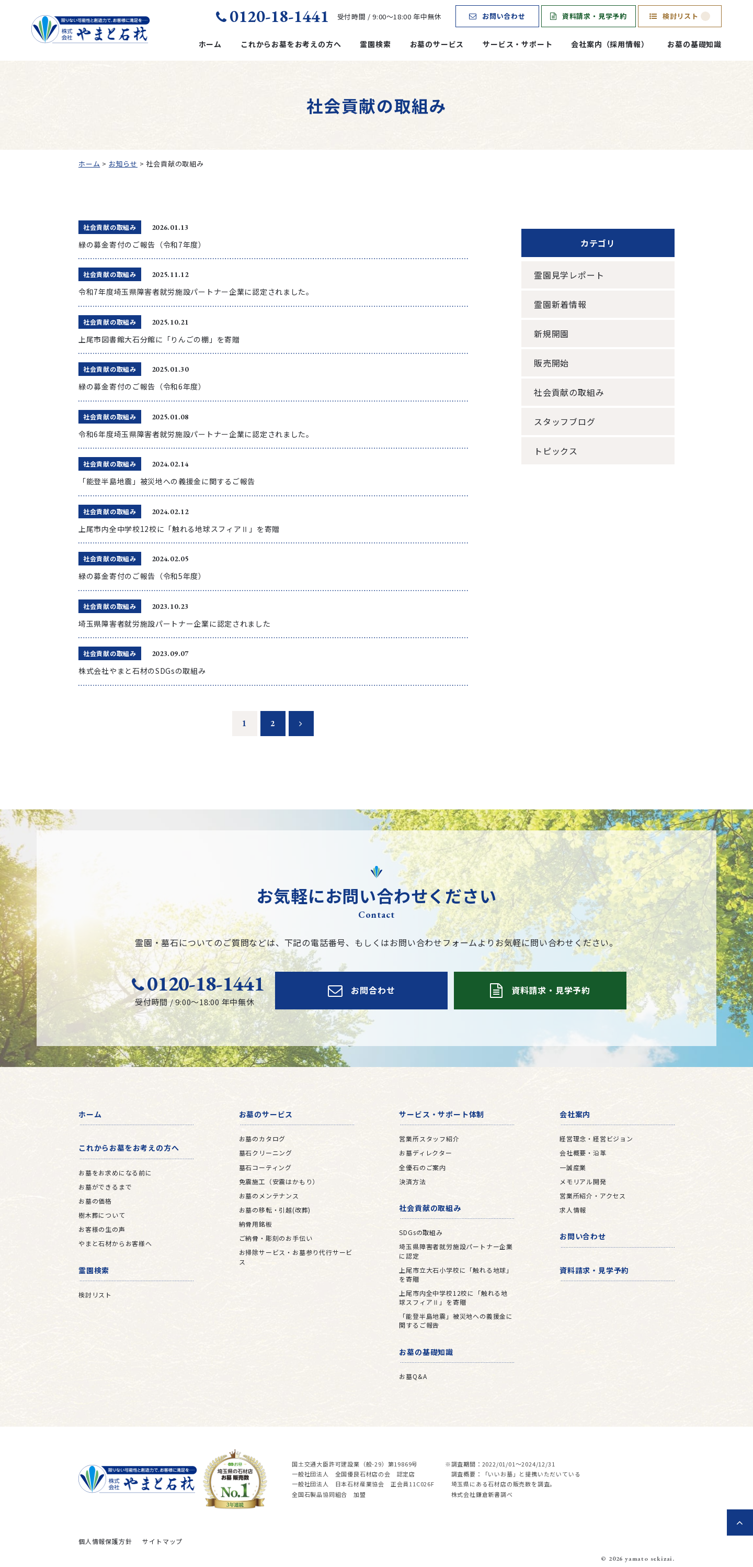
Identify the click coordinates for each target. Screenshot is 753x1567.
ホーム (210, 44)
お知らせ (123, 164)
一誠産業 (573, 1167)
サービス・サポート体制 (441, 1114)
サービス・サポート (517, 44)
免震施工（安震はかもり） (279, 1181)
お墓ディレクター (425, 1152)
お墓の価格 (95, 1200)
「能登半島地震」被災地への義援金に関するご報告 (456, 1320)
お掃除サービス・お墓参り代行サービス (296, 1256)
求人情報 (573, 1209)
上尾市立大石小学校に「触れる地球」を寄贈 (456, 1274)
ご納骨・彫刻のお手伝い (276, 1237)
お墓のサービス (437, 44)
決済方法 (412, 1181)
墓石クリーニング (265, 1152)
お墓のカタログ (262, 1138)
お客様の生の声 (102, 1229)
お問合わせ (361, 990)
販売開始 (551, 363)
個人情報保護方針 (105, 1541)
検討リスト (679, 16)
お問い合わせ (497, 16)
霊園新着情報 (560, 304)
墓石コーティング (265, 1167)
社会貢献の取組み (569, 392)
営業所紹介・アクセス (593, 1195)
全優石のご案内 (422, 1167)
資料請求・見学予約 (588, 16)
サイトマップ (162, 1541)
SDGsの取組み (420, 1232)
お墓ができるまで (105, 1186)
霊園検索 (375, 44)
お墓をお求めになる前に (115, 1172)
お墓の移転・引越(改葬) (275, 1209)
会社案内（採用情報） (609, 44)
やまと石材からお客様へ (115, 1243)
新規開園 (551, 333)
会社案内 (575, 1114)
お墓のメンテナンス (269, 1195)
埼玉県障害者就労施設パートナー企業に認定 (456, 1251)
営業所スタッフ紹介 (429, 1138)
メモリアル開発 (583, 1181)
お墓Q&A (413, 1376)
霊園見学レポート (569, 275)
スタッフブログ (565, 421)
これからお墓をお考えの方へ (291, 44)
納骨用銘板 (255, 1223)
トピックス (556, 450)
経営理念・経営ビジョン (596, 1138)
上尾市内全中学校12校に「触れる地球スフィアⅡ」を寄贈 (453, 1297)
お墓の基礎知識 (694, 44)
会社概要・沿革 (583, 1152)
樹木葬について (102, 1214)
